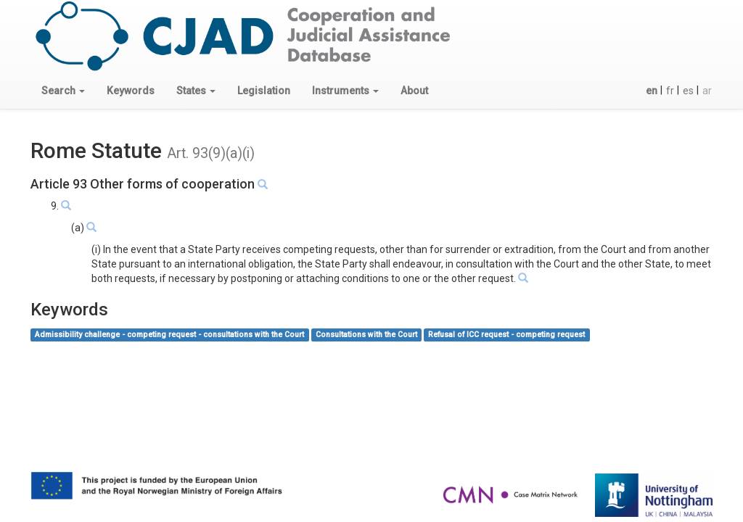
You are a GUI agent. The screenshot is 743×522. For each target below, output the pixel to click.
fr (670, 90)
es (688, 90)
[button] (63, 90)
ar (707, 90)
